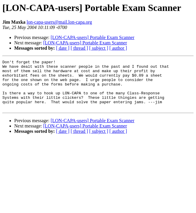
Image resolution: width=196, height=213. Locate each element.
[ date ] (62, 48)
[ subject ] (98, 48)
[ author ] (118, 48)
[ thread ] (79, 48)
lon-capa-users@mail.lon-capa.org (59, 22)
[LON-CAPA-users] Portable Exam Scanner (92, 37)
